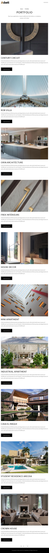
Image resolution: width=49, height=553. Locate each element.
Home (21, 8)
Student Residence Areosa (16, 476)
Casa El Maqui (9, 424)
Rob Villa (6, 110)
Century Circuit (10, 58)
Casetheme (26, 550)
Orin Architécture (12, 162)
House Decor (8, 267)
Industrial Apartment (14, 372)
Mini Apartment (10, 319)
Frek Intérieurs (10, 215)
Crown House (9, 528)
